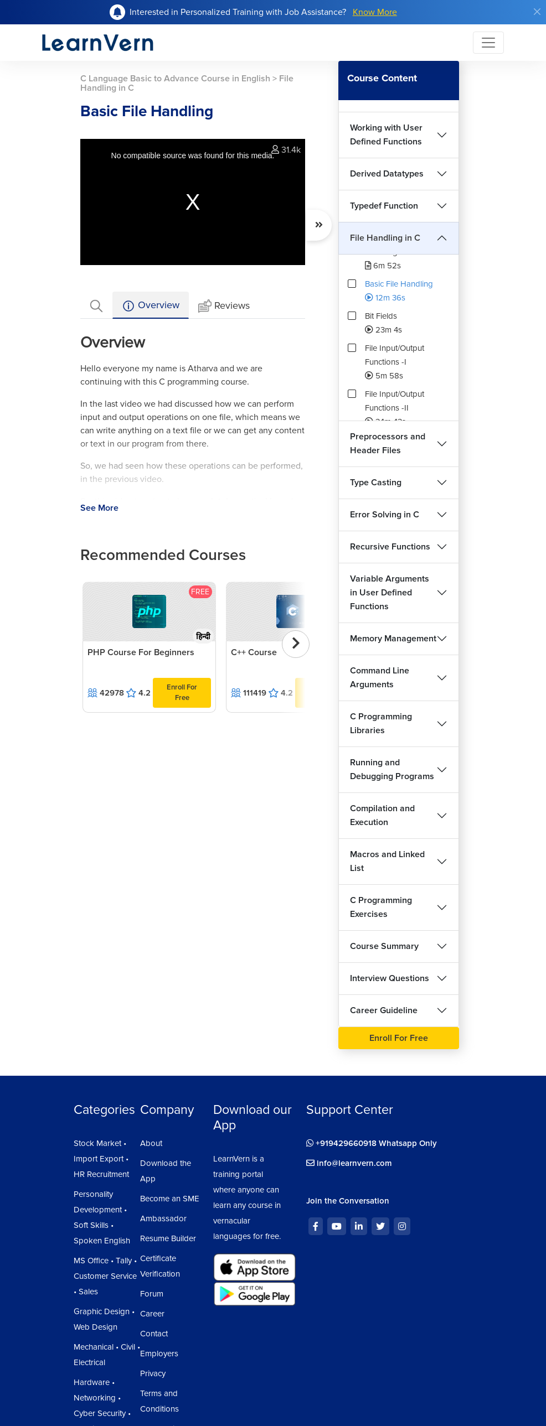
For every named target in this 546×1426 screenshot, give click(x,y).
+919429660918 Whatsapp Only (371, 1143)
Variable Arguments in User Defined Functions (389, 592)
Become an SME (169, 1199)
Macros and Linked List (387, 861)
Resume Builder (168, 1238)
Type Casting (375, 482)
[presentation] (296, 644)
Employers (159, 1353)
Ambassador (163, 1218)
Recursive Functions (390, 546)
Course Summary (384, 946)
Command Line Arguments (379, 677)
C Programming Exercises (381, 907)
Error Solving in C (384, 514)
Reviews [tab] (224, 306)
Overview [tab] (150, 306)
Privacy (153, 1373)
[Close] (537, 11)
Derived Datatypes (387, 173)
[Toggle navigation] (488, 43)
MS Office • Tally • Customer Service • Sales (105, 1276)
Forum (151, 1294)
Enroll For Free (182, 692)
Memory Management (393, 638)
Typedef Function (384, 205)
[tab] (96, 305)
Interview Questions (389, 978)
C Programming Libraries (381, 723)
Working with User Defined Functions (386, 134)
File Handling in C (385, 237)
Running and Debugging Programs (392, 769)
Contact (154, 1334)
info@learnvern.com (349, 1163)
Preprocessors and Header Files (387, 443)
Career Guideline (384, 1010)
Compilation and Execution (382, 815)
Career (152, 1314)
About (151, 1143)
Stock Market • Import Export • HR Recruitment (101, 1158)
